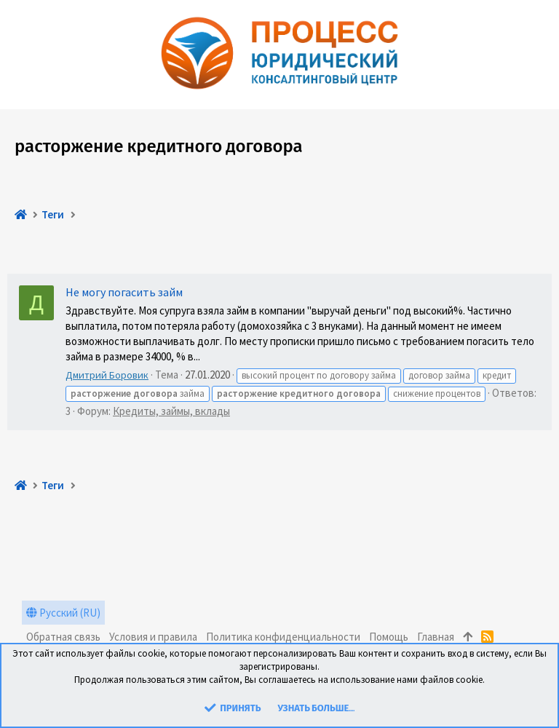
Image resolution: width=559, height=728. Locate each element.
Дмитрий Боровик (107, 374)
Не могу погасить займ (124, 292)
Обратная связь (63, 637)
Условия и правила (153, 637)
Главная (435, 637)
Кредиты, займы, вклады (171, 411)
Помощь (388, 637)
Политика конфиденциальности (283, 637)
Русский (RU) (63, 613)
